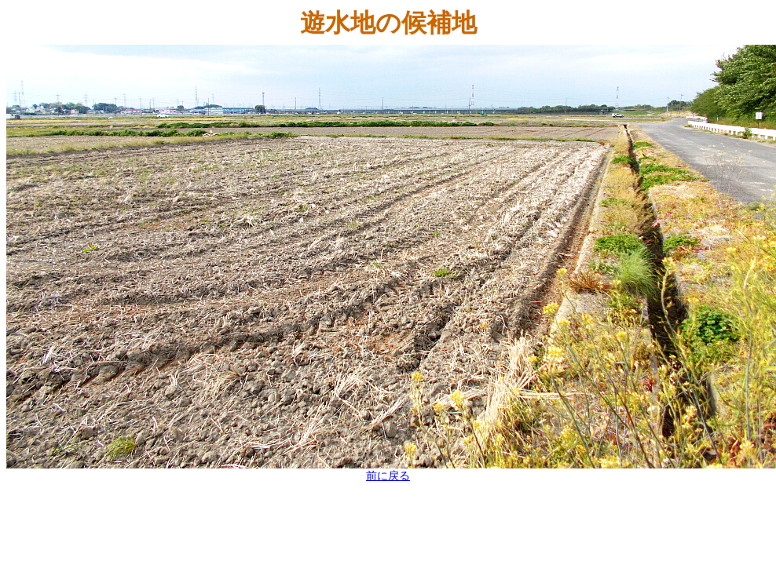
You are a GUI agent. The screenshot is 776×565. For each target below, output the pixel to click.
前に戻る (388, 476)
